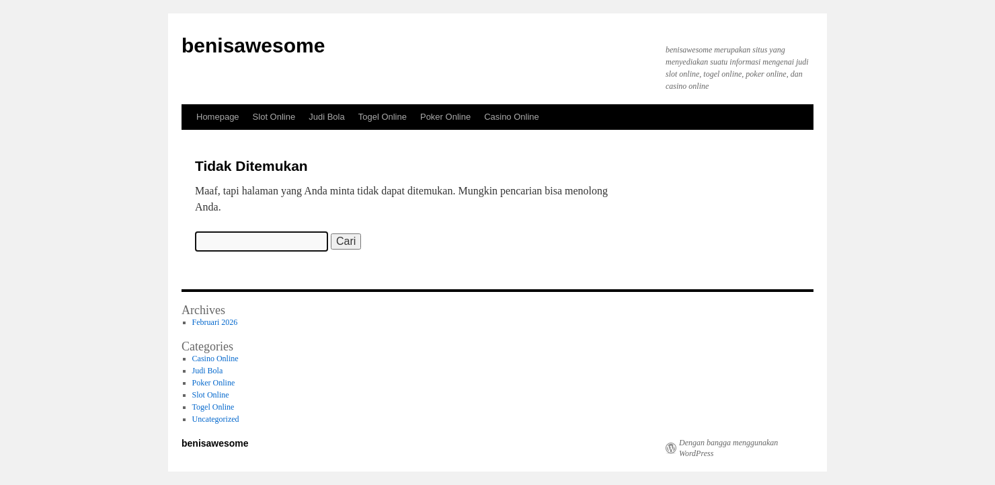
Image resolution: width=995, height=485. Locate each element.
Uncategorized (215, 419)
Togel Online (382, 117)
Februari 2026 (215, 322)
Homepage (217, 117)
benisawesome (253, 45)
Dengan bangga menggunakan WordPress (728, 448)
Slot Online (274, 117)
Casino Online (511, 117)
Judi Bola (326, 117)
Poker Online (445, 117)
